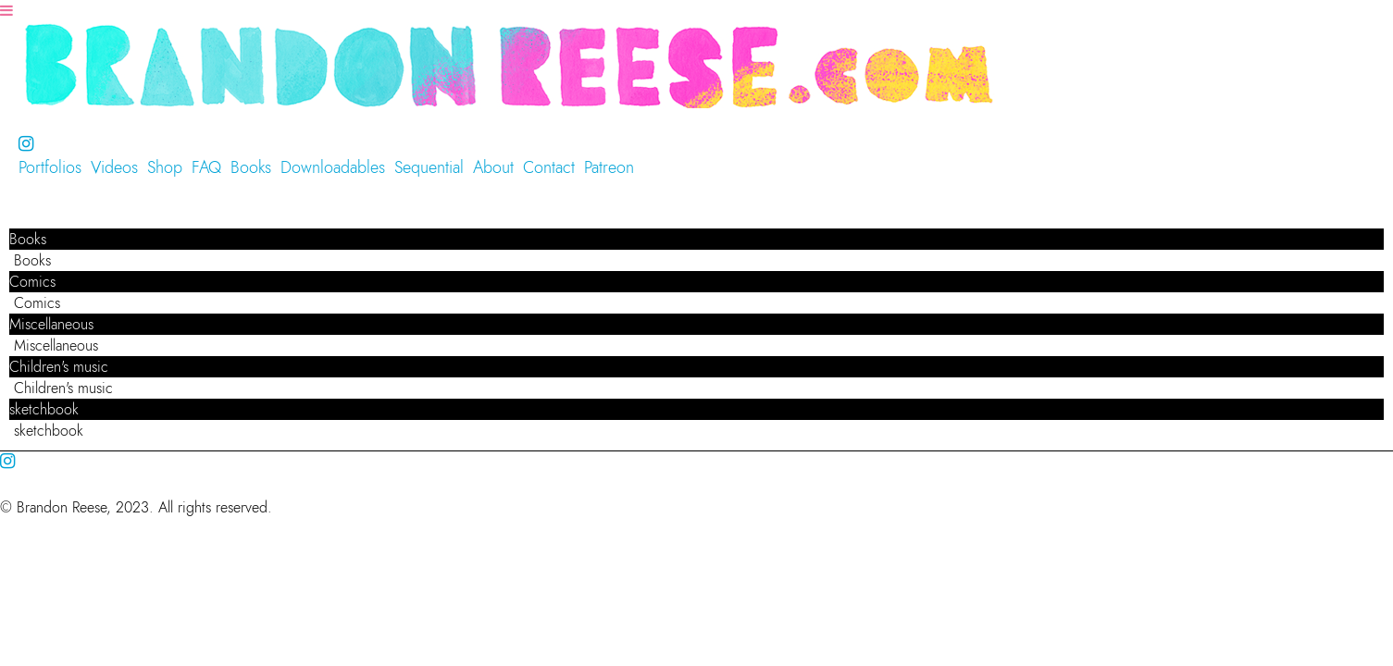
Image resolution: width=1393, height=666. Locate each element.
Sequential (429, 167)
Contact (549, 167)
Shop (164, 167)
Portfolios (50, 167)
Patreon (609, 167)
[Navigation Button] (6, 10)
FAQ (206, 167)
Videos (114, 167)
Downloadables (332, 167)
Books (250, 167)
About (493, 167)
